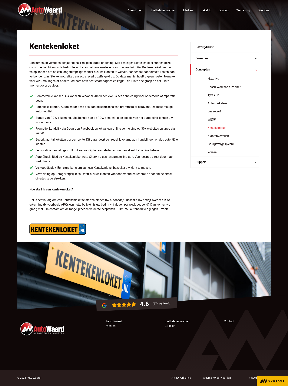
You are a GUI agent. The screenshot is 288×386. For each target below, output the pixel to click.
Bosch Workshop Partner (224, 87)
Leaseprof (214, 111)
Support (201, 162)
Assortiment (135, 10)
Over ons (263, 10)
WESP (212, 119)
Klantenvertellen (218, 136)
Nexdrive (213, 79)
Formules (202, 58)
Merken (188, 10)
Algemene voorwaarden (217, 377)
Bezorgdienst (205, 47)
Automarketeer (217, 103)
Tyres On (213, 95)
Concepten (203, 69)
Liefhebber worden (163, 10)
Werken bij (243, 10)
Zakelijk (205, 10)
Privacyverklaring (181, 377)
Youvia (212, 152)
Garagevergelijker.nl (221, 144)
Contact (223, 10)
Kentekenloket (217, 128)
